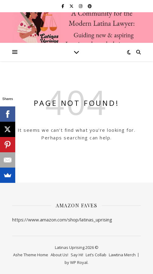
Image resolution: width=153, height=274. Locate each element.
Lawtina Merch (122, 254)
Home (42, 254)
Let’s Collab (96, 254)
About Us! (59, 254)
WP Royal (78, 262)
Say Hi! (77, 254)
